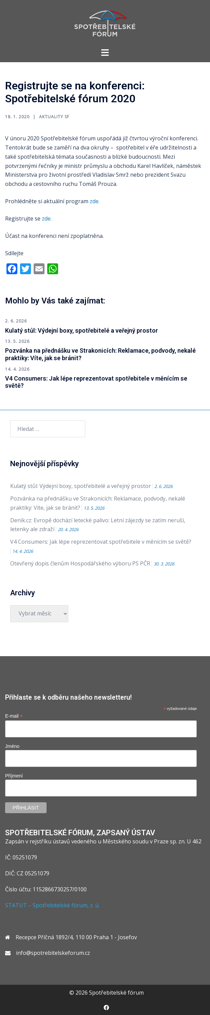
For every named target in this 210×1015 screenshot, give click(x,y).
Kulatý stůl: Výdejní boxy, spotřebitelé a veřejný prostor (81, 330)
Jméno (12, 746)
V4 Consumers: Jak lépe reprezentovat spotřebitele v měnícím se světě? (100, 541)
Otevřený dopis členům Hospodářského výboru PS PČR (80, 563)
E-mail (14, 716)
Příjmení (14, 775)
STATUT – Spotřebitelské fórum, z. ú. (52, 905)
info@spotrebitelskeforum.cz (53, 953)
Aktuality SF (54, 117)
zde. (95, 201)
